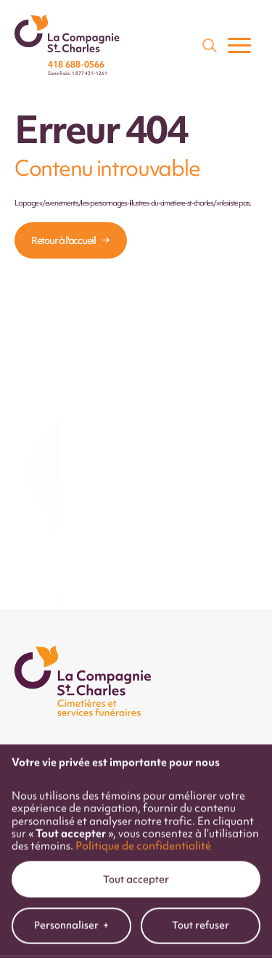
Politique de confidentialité (143, 807)
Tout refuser (200, 886)
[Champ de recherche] (208, 44)
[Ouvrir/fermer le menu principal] (239, 45)
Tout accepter (136, 841)
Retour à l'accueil (63, 240)
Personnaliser (72, 887)
